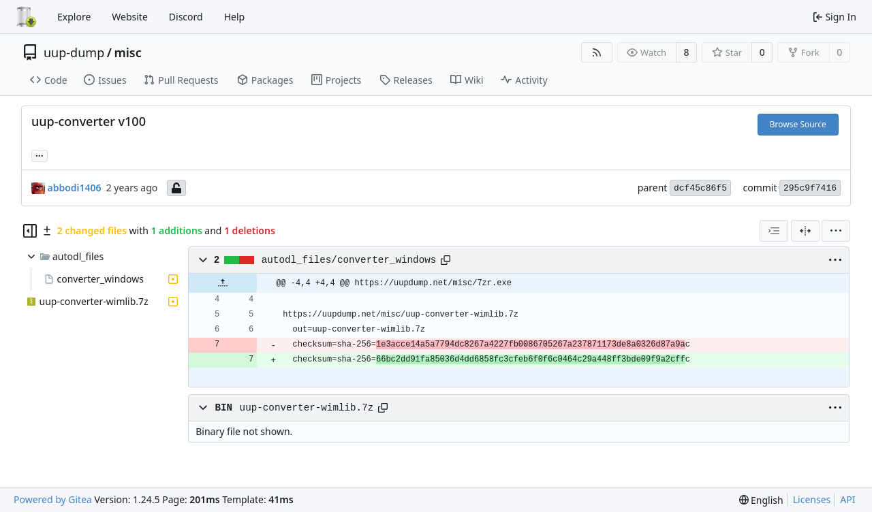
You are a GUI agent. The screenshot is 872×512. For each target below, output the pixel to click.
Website (130, 16)
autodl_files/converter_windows (349, 260)
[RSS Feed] (596, 52)
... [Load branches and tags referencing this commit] (39, 154)
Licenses (812, 499)
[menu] (836, 231)
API (847, 499)
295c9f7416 (810, 188)
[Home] (26, 17)
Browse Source (798, 124)
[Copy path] (445, 260)
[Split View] (805, 231)
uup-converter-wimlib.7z (307, 407)
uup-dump (74, 52)
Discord (186, 16)
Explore (74, 16)
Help (234, 16)
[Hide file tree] (30, 231)
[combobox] (774, 231)
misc (127, 52)
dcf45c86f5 (700, 188)
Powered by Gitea (53, 499)
